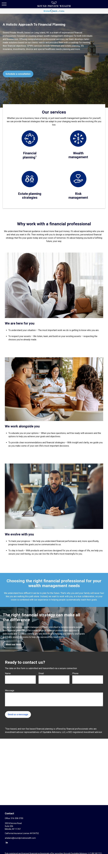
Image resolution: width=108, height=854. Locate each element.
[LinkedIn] (7, 842)
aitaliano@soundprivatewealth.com (20, 838)
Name (8, 673)
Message (9, 690)
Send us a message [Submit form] (18, 714)
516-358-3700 (17, 818)
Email (41, 673)
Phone (75, 673)
